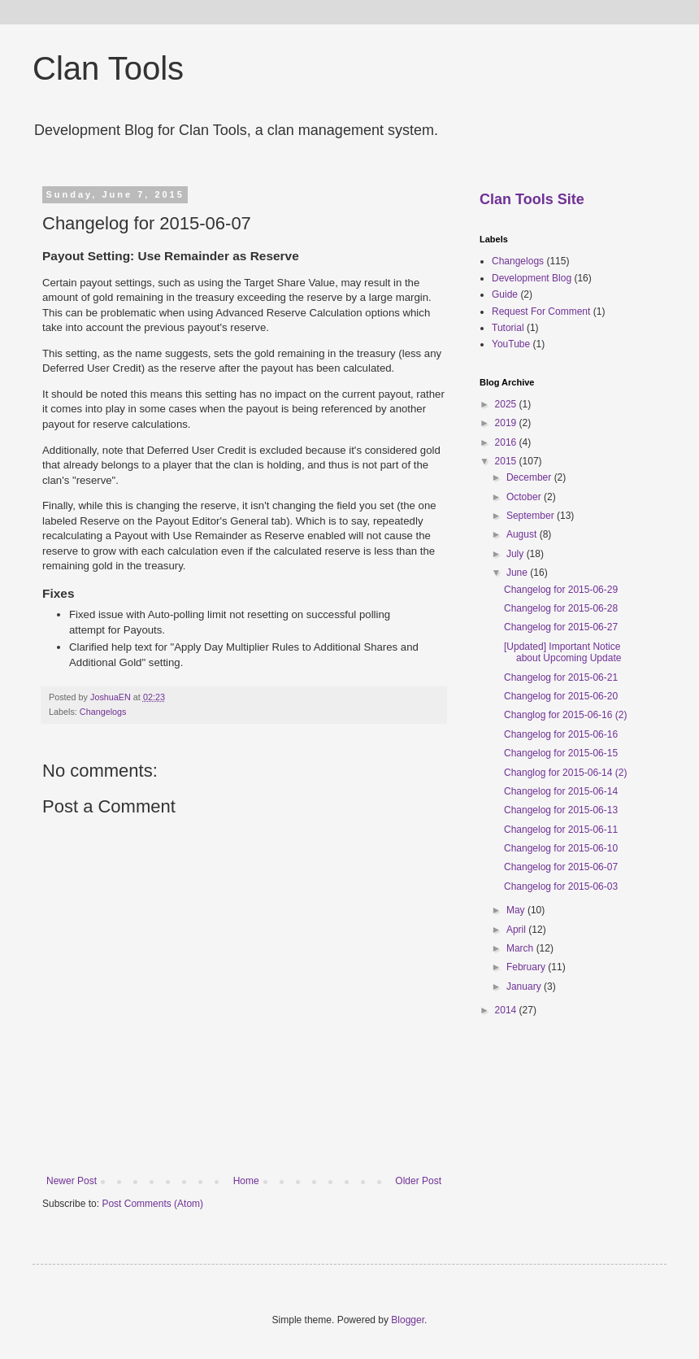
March (521, 948)
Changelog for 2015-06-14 (561, 791)
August (523, 534)
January (525, 986)
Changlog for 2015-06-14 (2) (565, 772)
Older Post (418, 1181)
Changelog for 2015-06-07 (561, 867)
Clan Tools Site (532, 199)
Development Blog (531, 278)
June (518, 572)
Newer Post (71, 1181)
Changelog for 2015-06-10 (561, 848)
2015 (507, 461)
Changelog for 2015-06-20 (561, 696)
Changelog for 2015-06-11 (561, 829)
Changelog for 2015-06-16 (561, 734)
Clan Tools (108, 68)
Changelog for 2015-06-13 (561, 810)
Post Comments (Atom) (152, 1203)
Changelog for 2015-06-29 (561, 589)
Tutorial (508, 327)
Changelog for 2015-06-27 (561, 627)
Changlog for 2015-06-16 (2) (565, 715)
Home (246, 1181)
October (525, 497)
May (517, 910)
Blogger (407, 1320)
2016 (507, 442)
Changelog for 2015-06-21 (561, 677)
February (527, 967)
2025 (507, 404)
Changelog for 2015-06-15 (561, 753)
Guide (505, 294)
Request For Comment (541, 311)
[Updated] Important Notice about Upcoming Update (562, 652)
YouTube (511, 344)
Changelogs (103, 712)
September (531, 515)
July (516, 554)
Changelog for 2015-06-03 (561, 886)
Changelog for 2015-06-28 (561, 608)
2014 (507, 1010)
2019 (507, 423)
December (530, 477)
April (517, 929)
